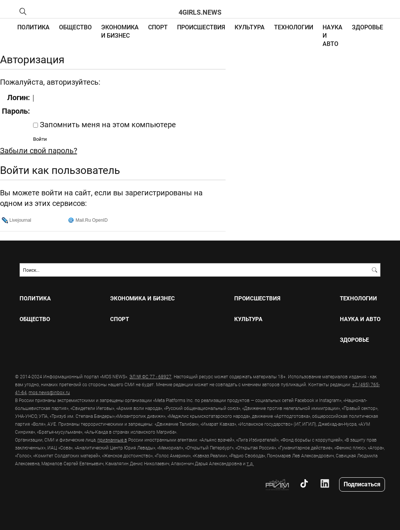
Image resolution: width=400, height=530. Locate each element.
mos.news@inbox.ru (49, 392)
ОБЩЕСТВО (75, 27)
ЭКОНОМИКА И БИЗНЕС (120, 31)
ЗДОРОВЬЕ (367, 27)
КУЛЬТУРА (250, 27)
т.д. (250, 463)
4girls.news (200, 12)
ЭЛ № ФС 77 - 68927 (150, 376)
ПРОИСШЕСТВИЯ (201, 27)
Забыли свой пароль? (38, 150)
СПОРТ (158, 27)
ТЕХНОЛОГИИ (293, 27)
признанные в (112, 440)
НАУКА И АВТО (360, 319)
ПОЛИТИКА (33, 27)
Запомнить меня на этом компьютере (107, 124)
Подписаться (362, 484)
